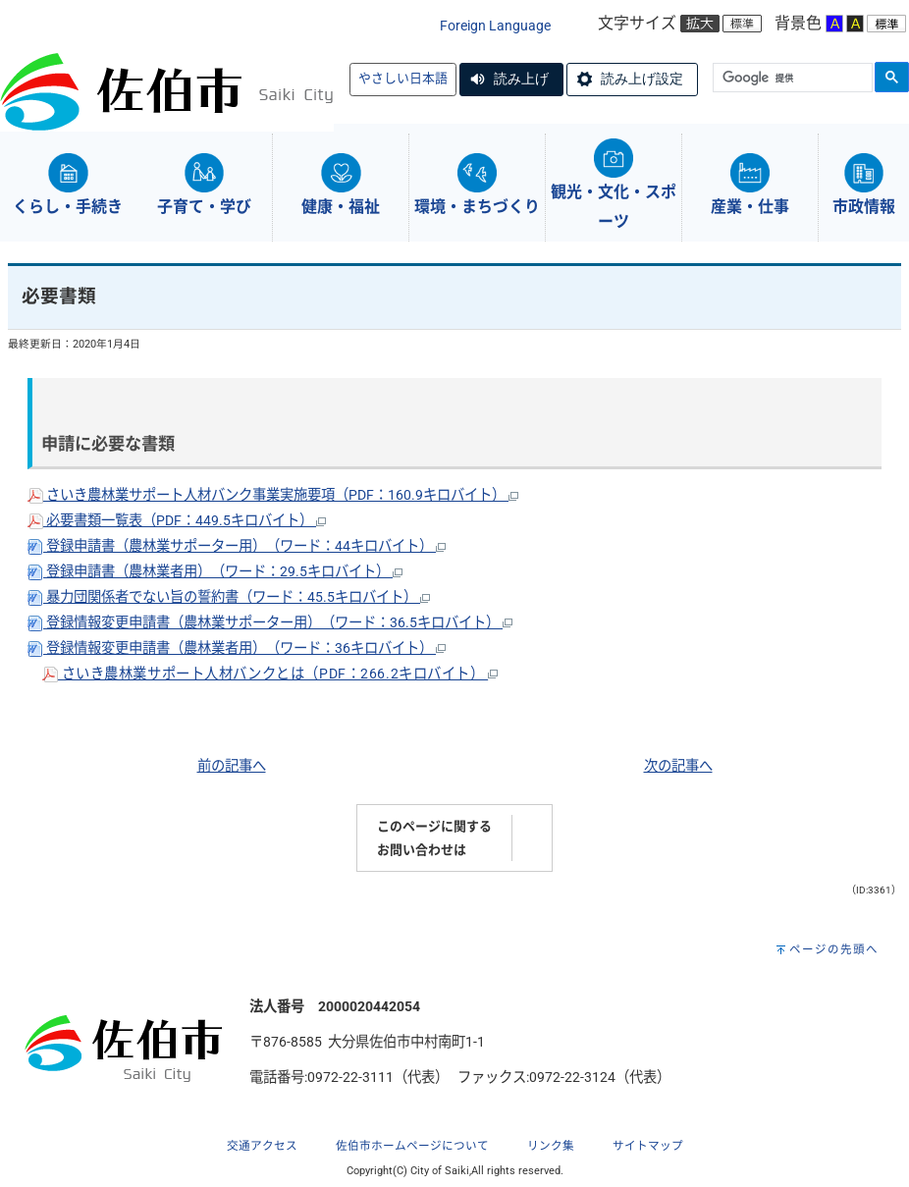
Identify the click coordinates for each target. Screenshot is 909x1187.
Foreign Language (495, 26)
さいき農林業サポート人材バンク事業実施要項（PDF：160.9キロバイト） (272, 495)
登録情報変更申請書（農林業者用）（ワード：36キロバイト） (236, 648)
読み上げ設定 (642, 78)
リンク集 (550, 1146)
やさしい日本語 (403, 78)
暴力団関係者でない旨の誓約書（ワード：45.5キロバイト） (228, 597)
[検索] (790, 78)
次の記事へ (678, 766)
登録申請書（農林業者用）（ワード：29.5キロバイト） (214, 572)
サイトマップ (648, 1146)
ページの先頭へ (834, 949)
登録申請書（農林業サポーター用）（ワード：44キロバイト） (236, 546)
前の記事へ (231, 766)
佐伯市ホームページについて (412, 1146)
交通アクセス (262, 1146)
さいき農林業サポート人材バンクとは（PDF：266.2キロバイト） (270, 674)
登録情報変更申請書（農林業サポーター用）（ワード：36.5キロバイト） (269, 623)
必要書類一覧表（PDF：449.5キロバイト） (176, 521)
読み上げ (521, 78)
